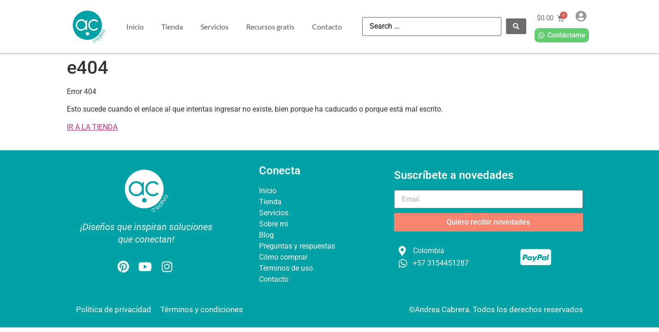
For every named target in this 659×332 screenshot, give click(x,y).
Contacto (327, 26)
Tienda (172, 26)
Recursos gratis (270, 26)
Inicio (135, 26)
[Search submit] (516, 26)
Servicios (214, 26)
